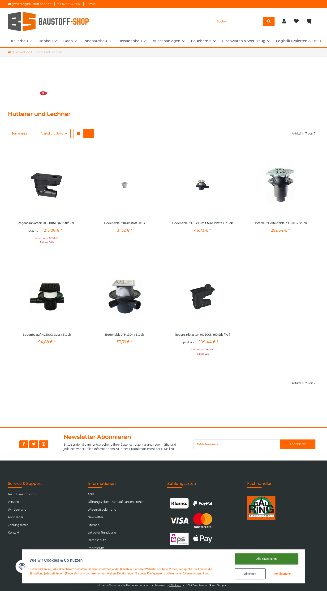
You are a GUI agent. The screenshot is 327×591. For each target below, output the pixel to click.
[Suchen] (238, 21)
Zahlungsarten (18, 525)
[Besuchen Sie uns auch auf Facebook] (23, 444)
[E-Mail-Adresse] (236, 444)
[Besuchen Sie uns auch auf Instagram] (43, 444)
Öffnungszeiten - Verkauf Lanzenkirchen (116, 502)
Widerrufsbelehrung (102, 509)
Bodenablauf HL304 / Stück (124, 334)
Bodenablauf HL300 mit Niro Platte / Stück (202, 223)
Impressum (96, 548)
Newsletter (95, 517)
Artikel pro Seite (52, 133)
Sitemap (93, 525)
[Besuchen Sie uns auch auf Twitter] (33, 444)
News (91, 4)
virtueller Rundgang (102, 532)
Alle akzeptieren (266, 559)
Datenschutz (97, 540)
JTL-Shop (175, 585)
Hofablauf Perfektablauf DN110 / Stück (280, 223)
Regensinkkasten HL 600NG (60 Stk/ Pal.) (47, 223)
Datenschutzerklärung (137, 444)
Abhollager (15, 517)
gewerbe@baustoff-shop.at (29, 4)
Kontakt (13, 532)
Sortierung (19, 133)
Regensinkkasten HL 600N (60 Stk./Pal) (202, 334)
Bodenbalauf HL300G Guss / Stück (46, 334)
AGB (91, 494)
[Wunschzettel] (296, 21)
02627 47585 (69, 4)
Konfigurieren (282, 573)
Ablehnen (250, 573)
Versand (13, 502)
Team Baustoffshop (21, 494)
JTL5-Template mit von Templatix (207, 585)
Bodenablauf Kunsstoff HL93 (124, 223)
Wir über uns (17, 509)
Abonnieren (297, 444)
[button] (284, 21)
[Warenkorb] (310, 21)
